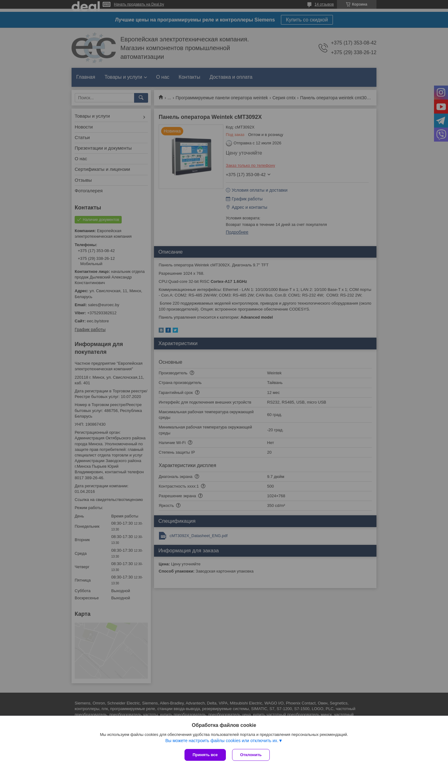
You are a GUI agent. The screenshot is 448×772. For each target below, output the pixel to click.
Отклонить (251, 754)
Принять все (205, 754)
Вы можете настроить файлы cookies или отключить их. (221, 740)
